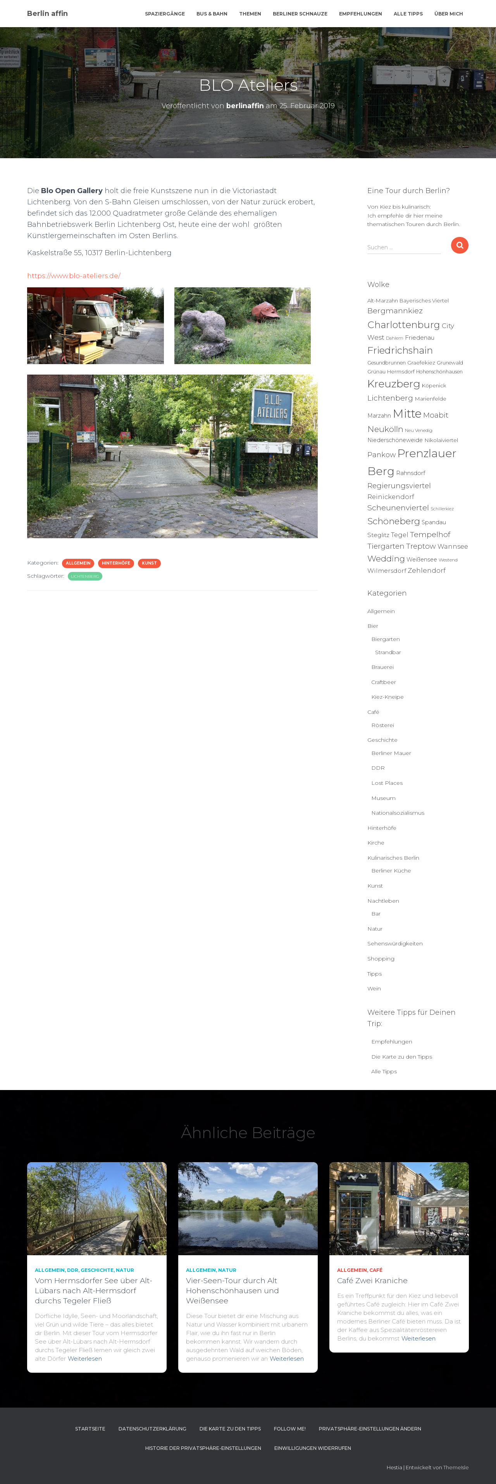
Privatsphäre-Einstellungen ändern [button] (370, 1429)
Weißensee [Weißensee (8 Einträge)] (421, 559)
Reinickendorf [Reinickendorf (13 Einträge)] (390, 497)
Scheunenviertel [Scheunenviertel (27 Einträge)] (398, 507)
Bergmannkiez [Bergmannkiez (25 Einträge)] (395, 310)
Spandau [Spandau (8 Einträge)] (434, 522)
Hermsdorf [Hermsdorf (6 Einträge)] (401, 371)
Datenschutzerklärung (152, 1429)
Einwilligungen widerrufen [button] (312, 1448)
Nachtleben (383, 900)
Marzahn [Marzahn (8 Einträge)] (379, 415)
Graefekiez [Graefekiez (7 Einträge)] (421, 362)
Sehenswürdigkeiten (395, 943)
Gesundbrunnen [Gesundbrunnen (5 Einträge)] (386, 363)
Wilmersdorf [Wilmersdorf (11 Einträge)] (386, 570)
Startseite (90, 1429)
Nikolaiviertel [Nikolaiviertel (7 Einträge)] (441, 440)
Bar (376, 913)
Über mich (448, 14)
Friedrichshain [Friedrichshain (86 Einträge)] (400, 350)
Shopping (380, 958)
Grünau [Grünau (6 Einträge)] (376, 371)
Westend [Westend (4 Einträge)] (448, 560)
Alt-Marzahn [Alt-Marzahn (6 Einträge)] (382, 300)
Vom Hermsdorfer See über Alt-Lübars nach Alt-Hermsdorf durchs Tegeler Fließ (93, 1290)
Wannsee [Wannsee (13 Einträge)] (452, 546)
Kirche (375, 842)
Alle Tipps (408, 14)
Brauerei (382, 666)
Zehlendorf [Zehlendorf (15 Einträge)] (427, 570)
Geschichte (382, 739)
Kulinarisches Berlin (393, 857)
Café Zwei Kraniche (372, 1280)
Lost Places (387, 782)
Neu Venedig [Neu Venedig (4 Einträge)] (418, 430)
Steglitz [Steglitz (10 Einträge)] (378, 535)
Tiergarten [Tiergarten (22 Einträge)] (386, 546)
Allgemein (78, 563)
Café (373, 711)
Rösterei (382, 725)
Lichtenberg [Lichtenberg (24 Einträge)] (390, 398)
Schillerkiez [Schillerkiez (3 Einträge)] (442, 508)
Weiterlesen (85, 1358)
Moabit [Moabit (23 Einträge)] (435, 415)
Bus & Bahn (211, 14)
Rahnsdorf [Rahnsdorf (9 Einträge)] (410, 473)
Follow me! (290, 1429)
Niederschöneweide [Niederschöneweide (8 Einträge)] (395, 440)
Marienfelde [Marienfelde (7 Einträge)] (430, 399)
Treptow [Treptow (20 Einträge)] (421, 546)
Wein (374, 988)
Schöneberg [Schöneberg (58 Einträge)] (393, 521)
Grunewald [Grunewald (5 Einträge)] (450, 363)
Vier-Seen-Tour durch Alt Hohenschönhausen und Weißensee (232, 1290)
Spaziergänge (165, 14)
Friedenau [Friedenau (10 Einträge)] (420, 337)
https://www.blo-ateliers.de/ (74, 275)
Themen (250, 14)
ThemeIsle (456, 1467)
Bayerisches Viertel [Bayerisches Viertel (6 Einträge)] (424, 300)
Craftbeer (383, 682)
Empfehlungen (360, 14)
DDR (378, 767)
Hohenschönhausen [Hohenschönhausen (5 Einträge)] (439, 372)
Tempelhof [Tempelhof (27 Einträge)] (430, 534)
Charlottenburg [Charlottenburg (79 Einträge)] (403, 324)
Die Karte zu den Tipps (401, 1056)
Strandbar (388, 652)
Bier (372, 625)
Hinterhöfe (116, 563)
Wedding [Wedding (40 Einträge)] (386, 558)
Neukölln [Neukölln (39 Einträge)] (385, 429)
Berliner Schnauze (300, 14)
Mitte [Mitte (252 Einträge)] (407, 413)
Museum (383, 798)
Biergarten (385, 639)
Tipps (374, 973)
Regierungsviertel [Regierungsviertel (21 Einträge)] (399, 485)
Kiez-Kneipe (387, 696)
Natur (374, 928)
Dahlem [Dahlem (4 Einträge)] (394, 338)
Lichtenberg (85, 576)
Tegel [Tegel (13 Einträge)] (399, 535)
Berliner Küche (391, 870)
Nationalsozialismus (397, 812)
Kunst (149, 563)
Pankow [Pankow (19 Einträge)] (381, 455)
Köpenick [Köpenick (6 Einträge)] (434, 385)
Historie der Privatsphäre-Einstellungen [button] (203, 1448)
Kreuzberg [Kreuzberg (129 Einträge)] (393, 384)
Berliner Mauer (391, 753)
